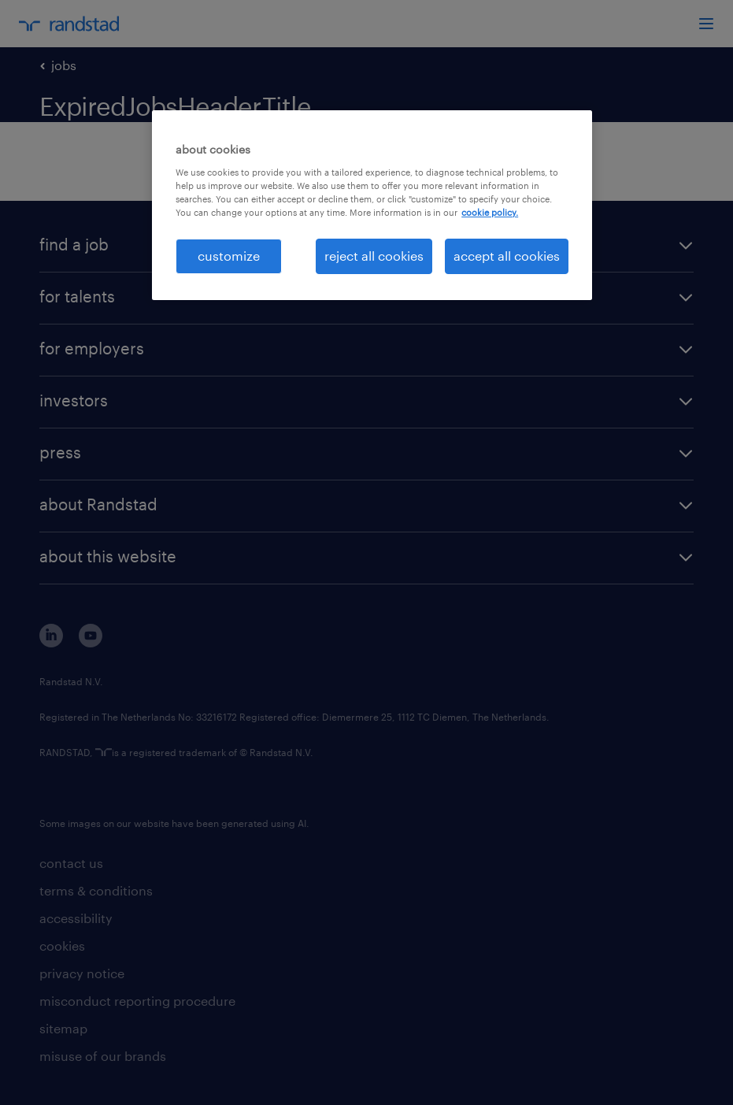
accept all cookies (506, 255)
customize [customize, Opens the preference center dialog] (229, 255)
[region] (372, 204)
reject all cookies (374, 255)
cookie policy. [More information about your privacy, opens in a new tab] (489, 212)
